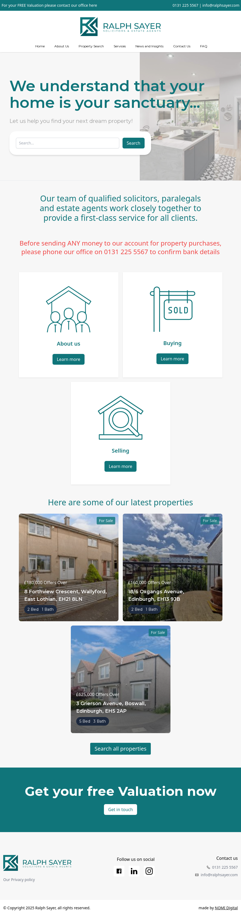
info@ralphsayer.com (220, 5)
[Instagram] (149, 871)
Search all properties (120, 748)
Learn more (68, 359)
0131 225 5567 (185, 5)
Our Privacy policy (19, 879)
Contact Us (181, 46)
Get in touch (120, 809)
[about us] (61, 46)
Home (40, 46)
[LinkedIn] (134, 871)
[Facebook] (119, 871)
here (93, 5)
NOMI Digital (226, 907)
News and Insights (149, 46)
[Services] (120, 46)
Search (134, 143)
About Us (61, 46)
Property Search (91, 46)
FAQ (203, 46)
